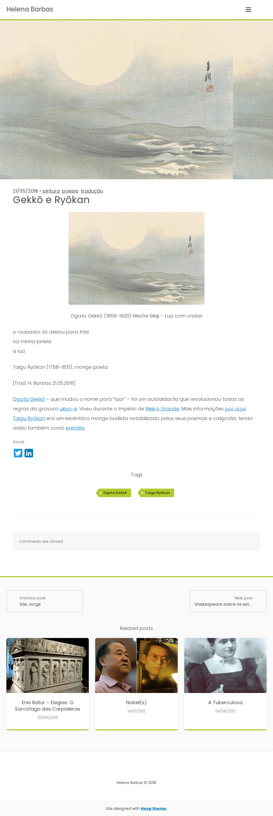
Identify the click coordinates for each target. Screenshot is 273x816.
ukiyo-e (68, 408)
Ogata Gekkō (29, 399)
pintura (51, 191)
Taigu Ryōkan (29, 418)
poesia (70, 191)
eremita (75, 428)
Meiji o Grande (162, 408)
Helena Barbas (29, 9)
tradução (92, 191)
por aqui (235, 408)
